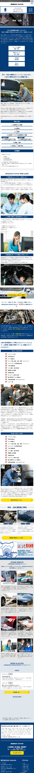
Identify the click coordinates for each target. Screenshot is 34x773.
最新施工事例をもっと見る (16, 538)
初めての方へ (26, 764)
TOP (24, 763)
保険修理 (25, 771)
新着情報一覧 (16, 692)
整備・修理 (25, 766)
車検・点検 (25, 768)
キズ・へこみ (26, 769)
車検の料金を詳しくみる (16, 500)
